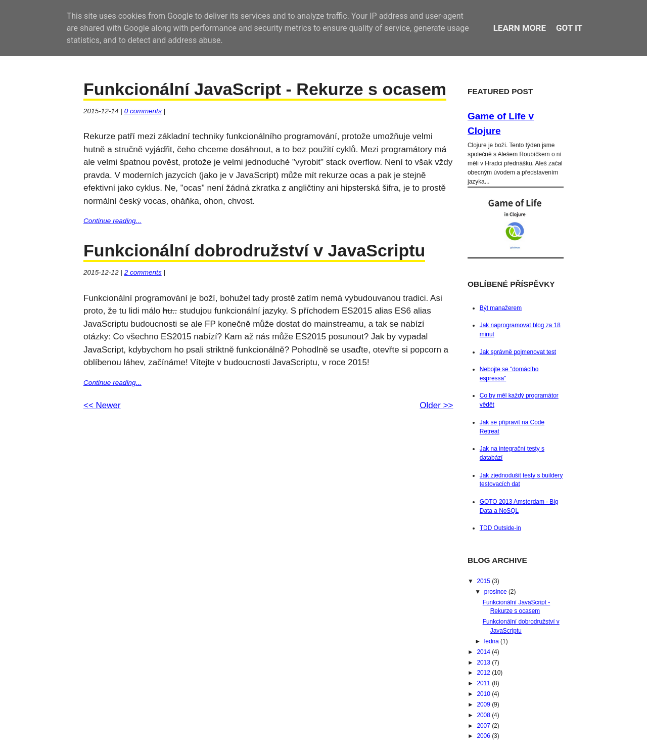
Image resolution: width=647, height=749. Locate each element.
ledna (492, 641)
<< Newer (102, 405)
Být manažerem (501, 308)
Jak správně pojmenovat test (518, 352)
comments (143, 111)
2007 (484, 725)
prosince (496, 591)
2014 (484, 651)
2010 (484, 693)
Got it (569, 28)
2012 (484, 672)
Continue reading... (112, 221)
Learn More (519, 28)
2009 (484, 704)
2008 (484, 715)
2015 (484, 581)
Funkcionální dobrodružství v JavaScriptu (254, 250)
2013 (484, 662)
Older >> (436, 405)
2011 (484, 683)
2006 (484, 735)
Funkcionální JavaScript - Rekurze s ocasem (264, 89)
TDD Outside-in (500, 528)
